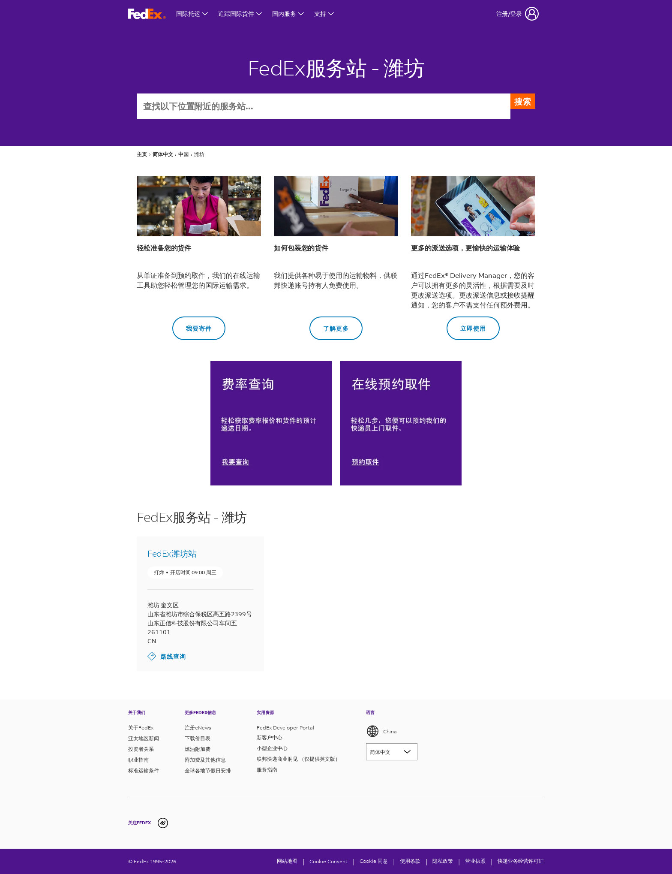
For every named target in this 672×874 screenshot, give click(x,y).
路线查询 (166, 657)
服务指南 (267, 769)
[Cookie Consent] (328, 861)
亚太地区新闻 (143, 738)
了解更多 (329, 325)
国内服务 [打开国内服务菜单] (288, 13)
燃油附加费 (197, 749)
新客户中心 (269, 737)
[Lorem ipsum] (391, 751)
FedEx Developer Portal (285, 727)
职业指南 (138, 759)
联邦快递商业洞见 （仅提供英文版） (298, 759)
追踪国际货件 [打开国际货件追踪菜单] (240, 13)
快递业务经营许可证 (521, 861)
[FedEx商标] (147, 14)
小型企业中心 (272, 748)
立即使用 (466, 325)
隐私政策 (442, 861)
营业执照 (475, 861)
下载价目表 (197, 738)
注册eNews (198, 727)
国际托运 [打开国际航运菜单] (192, 13)
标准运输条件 (143, 770)
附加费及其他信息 (205, 759)
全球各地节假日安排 (208, 770)
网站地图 (287, 861)
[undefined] (163, 823)
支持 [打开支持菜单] (324, 13)
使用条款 (410, 861)
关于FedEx (140, 727)
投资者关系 (141, 749)
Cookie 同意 (374, 861)
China (381, 731)
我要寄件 (192, 325)
